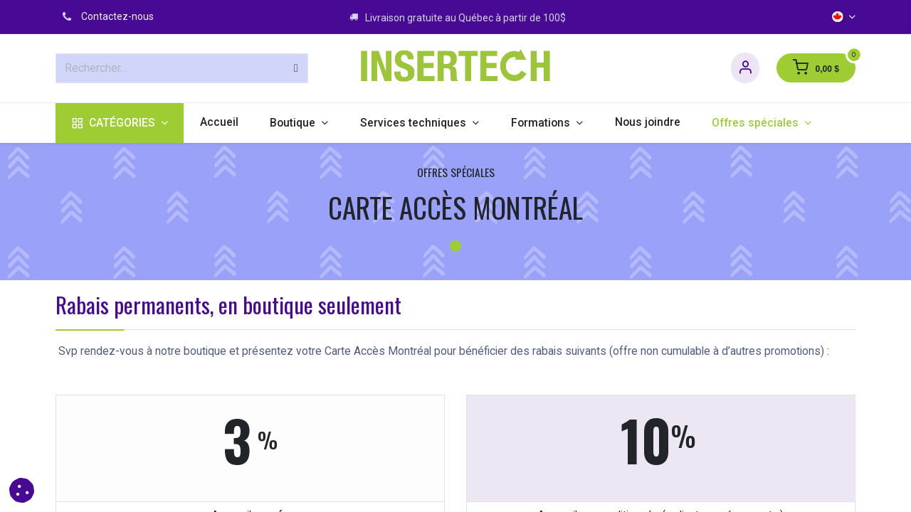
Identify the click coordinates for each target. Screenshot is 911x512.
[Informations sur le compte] (745, 68)
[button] (21, 490)
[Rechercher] (296, 68)
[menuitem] (120, 123)
